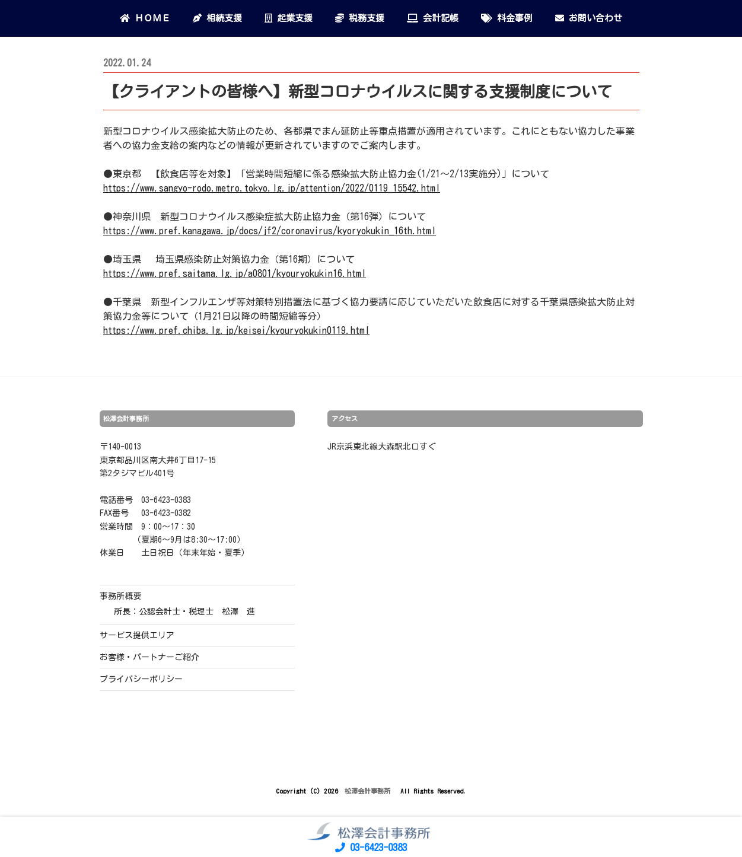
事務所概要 (120, 596)
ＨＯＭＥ (145, 18)
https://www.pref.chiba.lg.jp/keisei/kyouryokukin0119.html (236, 330)
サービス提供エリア (137, 635)
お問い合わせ (588, 18)
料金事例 (507, 18)
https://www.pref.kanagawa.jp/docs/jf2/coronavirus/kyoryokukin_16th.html (269, 230)
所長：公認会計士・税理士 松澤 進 (184, 611)
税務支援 (359, 18)
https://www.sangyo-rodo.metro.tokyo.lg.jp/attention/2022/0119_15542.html (271, 188)
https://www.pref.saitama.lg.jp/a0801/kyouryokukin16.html (234, 273)
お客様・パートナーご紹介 (149, 657)
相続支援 (217, 18)
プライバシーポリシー (141, 679)
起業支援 (289, 18)
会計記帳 (432, 18)
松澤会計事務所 (369, 791)
